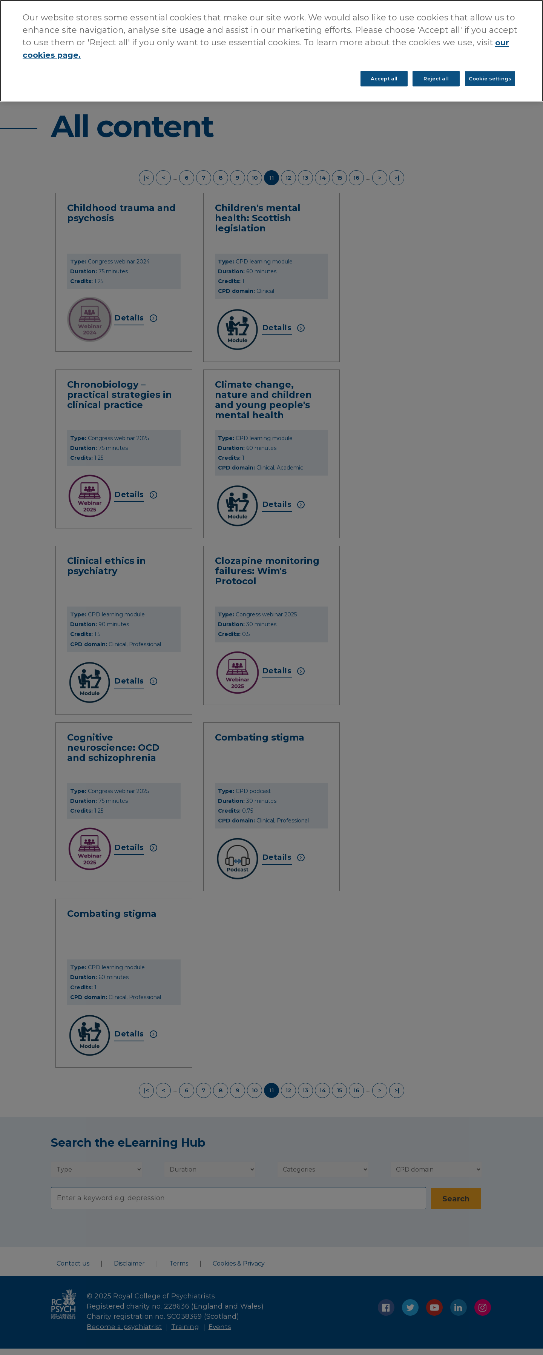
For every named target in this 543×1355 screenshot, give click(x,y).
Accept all (384, 79)
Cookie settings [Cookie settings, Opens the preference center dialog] (490, 79)
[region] (271, 51)
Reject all (435, 79)
